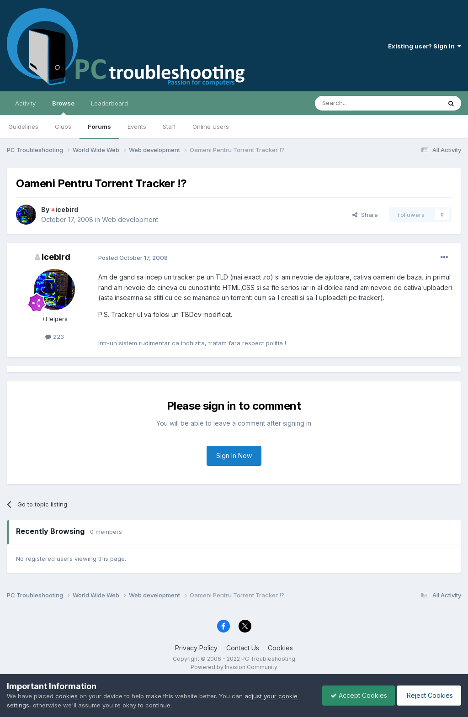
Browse (63, 107)
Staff (169, 126)
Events (137, 126)
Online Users (210, 126)
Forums (99, 126)
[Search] (354, 103)
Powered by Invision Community (234, 667)
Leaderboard (109, 103)
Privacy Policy (196, 648)
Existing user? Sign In (424, 46)
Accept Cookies (354, 695)
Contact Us (242, 648)
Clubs (63, 126)
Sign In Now (234, 455)
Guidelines (23, 126)
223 (54, 336)
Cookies (280, 648)
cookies (66, 696)
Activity (25, 103)
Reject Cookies (428, 695)
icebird (64, 209)
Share (365, 214)
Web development (130, 219)
